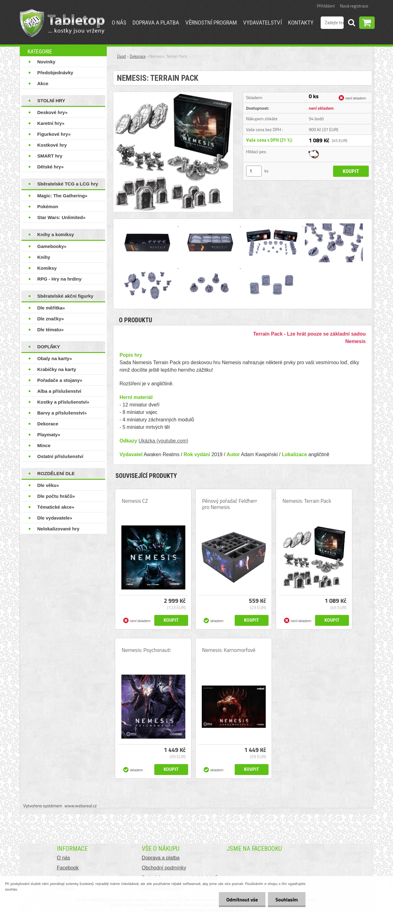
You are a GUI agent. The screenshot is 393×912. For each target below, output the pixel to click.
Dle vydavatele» (54, 517)
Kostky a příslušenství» (63, 402)
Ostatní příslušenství (60, 456)
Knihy (43, 257)
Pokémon (47, 206)
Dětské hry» (50, 166)
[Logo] (62, 23)
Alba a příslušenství (59, 391)
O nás (119, 22)
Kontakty (301, 22)
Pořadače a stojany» (59, 380)
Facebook (68, 867)
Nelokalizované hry (58, 528)
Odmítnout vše (241, 899)
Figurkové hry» (54, 134)
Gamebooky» (51, 246)
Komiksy (47, 268)
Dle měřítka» (51, 307)
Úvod (121, 56)
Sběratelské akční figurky (65, 296)
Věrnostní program (211, 22)
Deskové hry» (52, 112)
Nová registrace (354, 5)
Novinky (46, 61)
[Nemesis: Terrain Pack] (173, 94)
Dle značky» (50, 318)
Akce (42, 83)
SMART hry (49, 155)
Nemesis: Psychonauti (146, 650)
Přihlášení (326, 5)
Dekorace (47, 423)
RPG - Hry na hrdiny (59, 279)
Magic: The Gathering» (62, 195)
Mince (44, 445)
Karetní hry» (51, 123)
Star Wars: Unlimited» (61, 217)
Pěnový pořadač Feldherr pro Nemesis (229, 504)
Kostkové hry (52, 145)
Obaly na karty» (54, 358)
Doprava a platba (156, 22)
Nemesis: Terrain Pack (306, 501)
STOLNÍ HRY (51, 100)
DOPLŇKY (48, 346)
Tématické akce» (55, 507)
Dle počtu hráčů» (56, 496)
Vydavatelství (262, 22)
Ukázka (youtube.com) (163, 440)
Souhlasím (286, 899)
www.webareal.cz (81, 805)
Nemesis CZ (135, 501)
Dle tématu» (50, 329)
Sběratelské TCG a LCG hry (67, 183)
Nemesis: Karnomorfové (228, 650)
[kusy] (254, 171)
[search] (351, 23)
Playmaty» (48, 434)
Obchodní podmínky (164, 867)
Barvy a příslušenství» (62, 412)
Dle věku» (48, 485)
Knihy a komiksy (55, 234)
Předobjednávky (55, 72)
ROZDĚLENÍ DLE (56, 473)
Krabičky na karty (56, 369)
